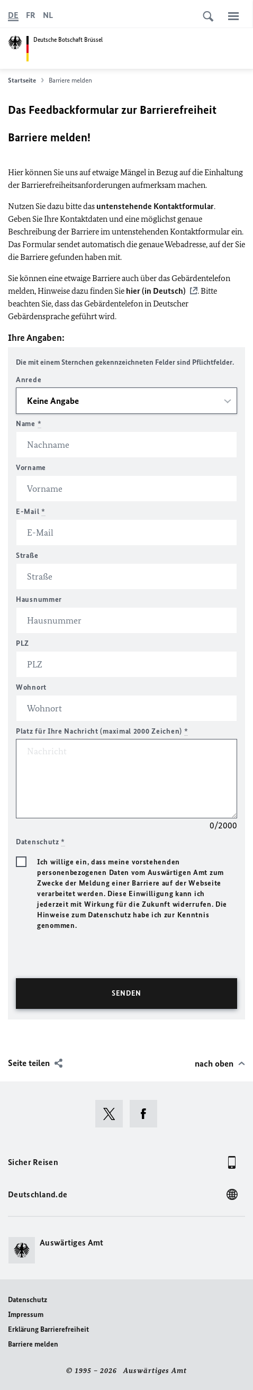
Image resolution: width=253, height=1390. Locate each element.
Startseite (26, 80)
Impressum (25, 1314)
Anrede (28, 379)
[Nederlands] (48, 15)
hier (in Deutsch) (156, 291)
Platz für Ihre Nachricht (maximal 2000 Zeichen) (102, 731)
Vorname (31, 467)
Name (28, 423)
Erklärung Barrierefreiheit (48, 1329)
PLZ (22, 643)
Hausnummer (39, 599)
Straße (27, 555)
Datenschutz (27, 1299)
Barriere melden (33, 1344)
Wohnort (31, 687)
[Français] (30, 15)
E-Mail (31, 511)
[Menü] (233, 16)
